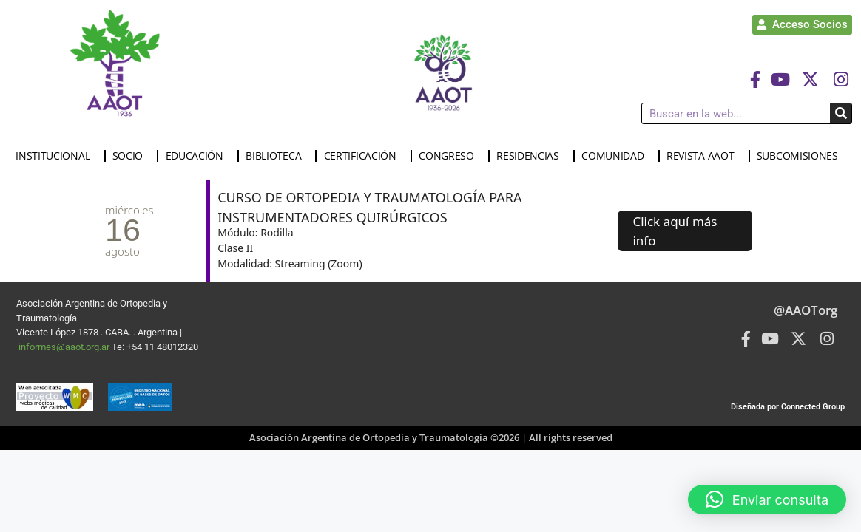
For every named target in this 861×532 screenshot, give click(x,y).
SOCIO (131, 156)
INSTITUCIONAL (56, 156)
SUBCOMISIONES (801, 156)
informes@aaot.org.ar (65, 346)
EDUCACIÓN (198, 156)
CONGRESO (450, 156)
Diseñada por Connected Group (788, 407)
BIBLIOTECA (277, 156)
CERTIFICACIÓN (364, 156)
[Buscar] (840, 113)
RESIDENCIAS (531, 156)
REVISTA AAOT (703, 156)
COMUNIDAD (616, 156)
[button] (767, 499)
